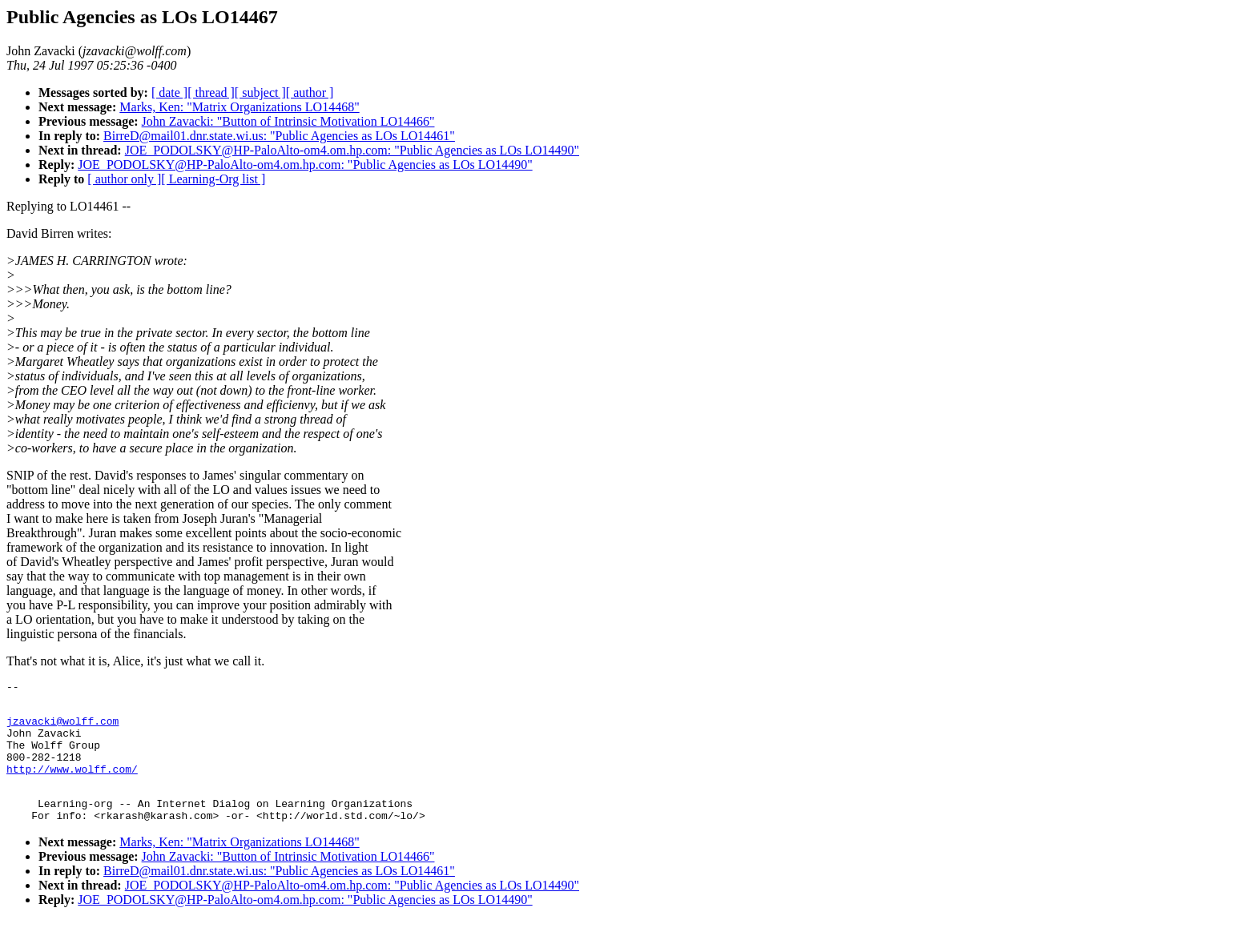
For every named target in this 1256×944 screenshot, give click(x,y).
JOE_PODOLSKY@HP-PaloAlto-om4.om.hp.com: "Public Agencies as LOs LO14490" (352, 150)
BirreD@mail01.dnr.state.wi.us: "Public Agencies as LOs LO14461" (279, 136)
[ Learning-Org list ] (213, 179)
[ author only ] (124, 179)
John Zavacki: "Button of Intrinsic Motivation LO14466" (288, 121)
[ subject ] (260, 92)
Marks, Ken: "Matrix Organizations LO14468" (239, 107)
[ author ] (310, 92)
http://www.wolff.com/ (72, 785)
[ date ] (169, 92)
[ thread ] (211, 92)
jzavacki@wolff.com (62, 728)
